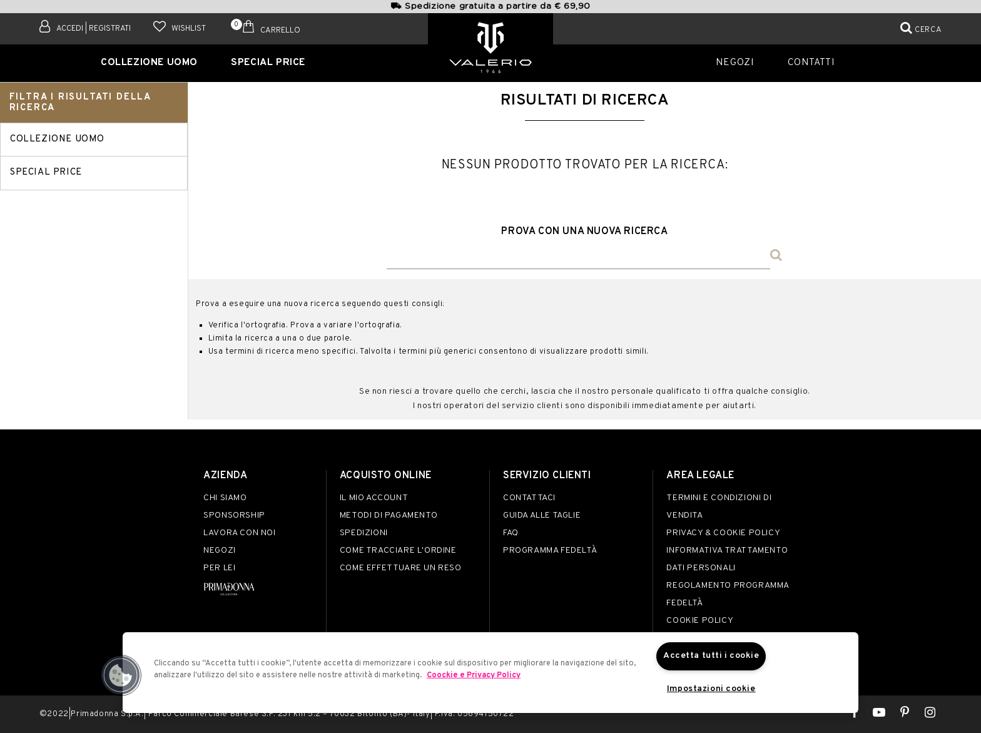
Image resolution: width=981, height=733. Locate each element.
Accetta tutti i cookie (711, 656)
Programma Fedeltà (550, 550)
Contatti (808, 62)
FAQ (511, 533)
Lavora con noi (239, 533)
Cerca (928, 30)
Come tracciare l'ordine (398, 550)
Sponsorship (234, 515)
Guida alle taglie (542, 515)
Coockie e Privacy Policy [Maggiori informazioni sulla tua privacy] (474, 675)
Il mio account (374, 498)
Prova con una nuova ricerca (584, 231)
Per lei (219, 568)
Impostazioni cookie (711, 689)
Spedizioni (364, 533)
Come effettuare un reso (401, 568)
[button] (121, 675)
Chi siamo (225, 498)
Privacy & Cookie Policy (723, 533)
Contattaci (529, 498)
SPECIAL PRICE (264, 62)
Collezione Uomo (156, 62)
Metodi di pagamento (388, 515)
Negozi (741, 62)
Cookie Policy (699, 620)
